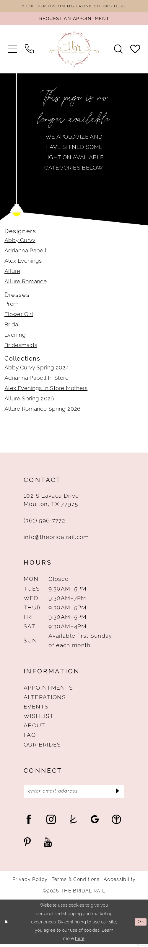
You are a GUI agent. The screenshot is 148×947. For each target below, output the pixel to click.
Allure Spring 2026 (29, 400)
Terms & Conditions (76, 882)
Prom (11, 305)
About (34, 727)
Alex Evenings (23, 262)
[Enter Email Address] (74, 794)
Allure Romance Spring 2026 (42, 410)
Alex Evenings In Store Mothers (45, 390)
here (79, 941)
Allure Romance (25, 283)
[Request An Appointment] (74, 20)
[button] (12, 50)
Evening (15, 336)
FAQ (30, 736)
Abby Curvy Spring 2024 (36, 369)
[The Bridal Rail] (74, 51)
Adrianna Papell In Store (36, 379)
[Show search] (118, 51)
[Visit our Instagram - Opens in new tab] (51, 822)
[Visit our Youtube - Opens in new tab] (47, 845)
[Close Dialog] (6, 924)
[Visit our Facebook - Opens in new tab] (29, 822)
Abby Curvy (19, 242)
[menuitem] (12, 50)
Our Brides (42, 746)
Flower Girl (18, 316)
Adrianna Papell (25, 252)
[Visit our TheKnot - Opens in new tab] (73, 822)
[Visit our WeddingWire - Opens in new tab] (116, 822)
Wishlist (39, 717)
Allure (12, 272)
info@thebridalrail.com (56, 538)
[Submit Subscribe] (116, 794)
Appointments (48, 689)
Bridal (12, 326)
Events (36, 708)
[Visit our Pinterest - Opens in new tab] (27, 845)
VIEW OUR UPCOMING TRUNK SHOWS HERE (73, 6)
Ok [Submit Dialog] (140, 924)
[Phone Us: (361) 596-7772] (29, 50)
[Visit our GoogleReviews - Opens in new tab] (94, 822)
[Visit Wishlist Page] (135, 51)
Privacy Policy (30, 882)
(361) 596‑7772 (44, 522)
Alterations (45, 699)
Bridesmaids (20, 346)
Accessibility (120, 882)
